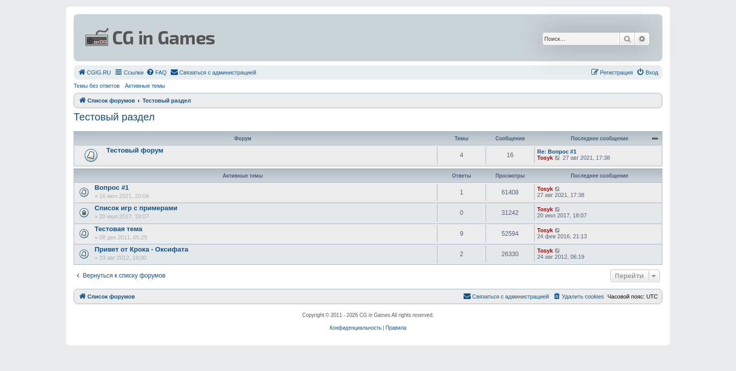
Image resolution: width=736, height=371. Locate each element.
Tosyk (545, 158)
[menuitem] (94, 72)
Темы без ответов (97, 86)
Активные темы (145, 86)
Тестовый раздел (114, 116)
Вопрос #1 (112, 187)
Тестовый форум (135, 150)
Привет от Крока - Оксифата (141, 249)
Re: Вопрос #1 (557, 152)
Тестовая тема (118, 229)
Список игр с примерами (136, 208)
